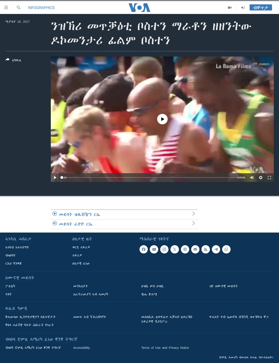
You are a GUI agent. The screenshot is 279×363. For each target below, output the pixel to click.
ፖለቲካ (10, 286)
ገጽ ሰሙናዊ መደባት (223, 286)
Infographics (41, 7)
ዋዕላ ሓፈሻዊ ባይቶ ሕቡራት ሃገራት (29, 325)
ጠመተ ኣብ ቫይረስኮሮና (89, 317)
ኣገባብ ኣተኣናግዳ (17, 247)
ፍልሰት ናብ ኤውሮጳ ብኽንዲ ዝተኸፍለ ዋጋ (238, 317)
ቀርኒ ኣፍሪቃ (81, 247)
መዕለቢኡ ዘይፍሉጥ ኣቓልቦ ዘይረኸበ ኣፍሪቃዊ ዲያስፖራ (166, 319)
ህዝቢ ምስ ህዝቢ (152, 286)
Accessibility (81, 348)
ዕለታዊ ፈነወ (80, 263)
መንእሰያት (80, 286)
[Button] (13, 61)
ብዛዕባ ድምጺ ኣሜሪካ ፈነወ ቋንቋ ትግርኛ (33, 348)
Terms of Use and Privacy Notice (165, 348)
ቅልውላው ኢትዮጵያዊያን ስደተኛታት (30, 317)
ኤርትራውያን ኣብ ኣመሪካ (90, 294)
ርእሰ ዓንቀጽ (13, 263)
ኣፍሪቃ (77, 255)
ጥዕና (8, 294)
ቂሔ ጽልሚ (149, 294)
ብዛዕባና (10, 255)
